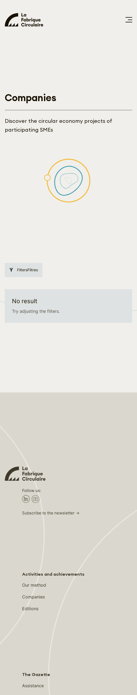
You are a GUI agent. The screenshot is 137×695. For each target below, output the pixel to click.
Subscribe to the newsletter (48, 444)
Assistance (33, 617)
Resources (32, 640)
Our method (34, 516)
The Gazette (36, 606)
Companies (33, 528)
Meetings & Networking (45, 628)
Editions (30, 540)
